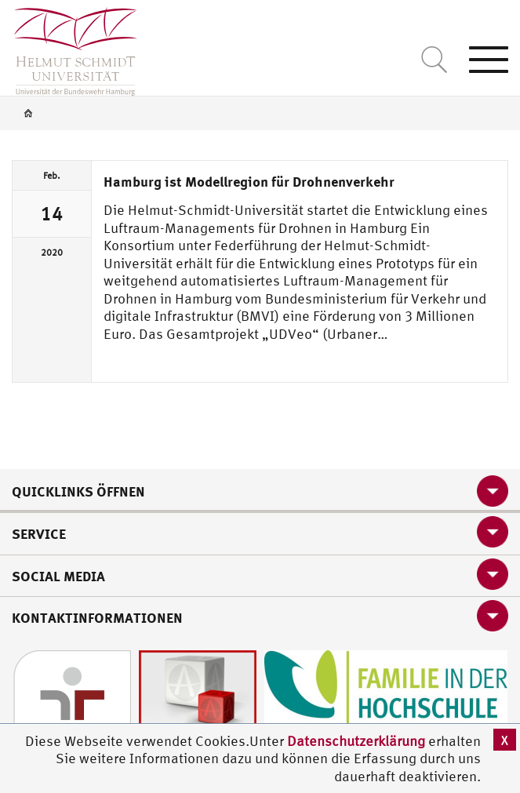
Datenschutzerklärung (356, 741)
